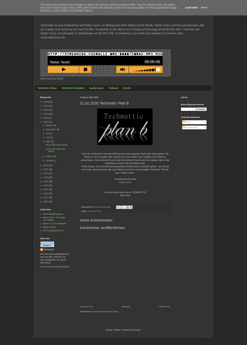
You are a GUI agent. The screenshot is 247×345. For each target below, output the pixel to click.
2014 (46, 185)
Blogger (137, 330)
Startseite (126, 306)
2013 (46, 189)
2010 (46, 201)
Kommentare (190, 127)
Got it (204, 8)
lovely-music (96, 88)
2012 (46, 193)
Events (127, 88)
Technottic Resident (73, 88)
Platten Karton (49, 227)
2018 (46, 169)
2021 (46, 118)
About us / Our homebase (54, 223)
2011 (46, 197)
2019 (46, 165)
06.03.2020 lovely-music (56, 145)
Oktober (50, 125)
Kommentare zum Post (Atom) (105, 311)
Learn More (191, 8)
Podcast (113, 88)
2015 (46, 181)
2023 (46, 110)
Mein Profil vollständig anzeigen (54, 267)
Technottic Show (47, 88)
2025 (46, 102)
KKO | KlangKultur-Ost (53, 230)
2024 (46, 106)
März (48, 141)
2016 (46, 177)
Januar (49, 160)
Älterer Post (164, 306)
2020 (46, 122)
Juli (48, 133)
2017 (46, 173)
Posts (187, 122)
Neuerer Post (87, 306)
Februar (50, 156)
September (51, 129)
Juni (48, 137)
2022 (46, 114)
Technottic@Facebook (53, 214)
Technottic (49, 249)
